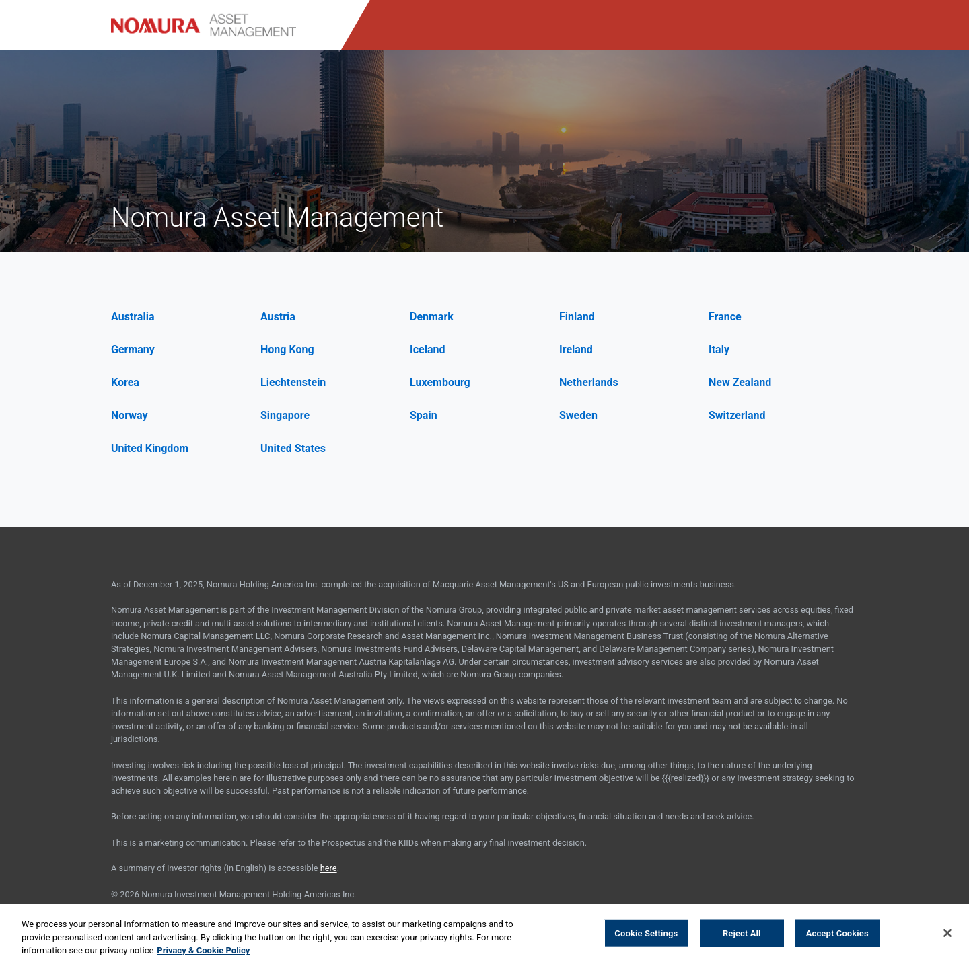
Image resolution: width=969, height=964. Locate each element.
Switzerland (737, 415)
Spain (423, 415)
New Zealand (740, 382)
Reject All (742, 933)
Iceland (427, 349)
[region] (484, 934)
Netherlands (588, 382)
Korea (125, 382)
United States (293, 448)
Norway (129, 415)
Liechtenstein (293, 382)
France (725, 316)
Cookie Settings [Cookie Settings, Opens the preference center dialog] (646, 933)
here (328, 868)
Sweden (578, 415)
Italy (719, 349)
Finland (577, 316)
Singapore (285, 415)
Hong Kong (287, 349)
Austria (277, 316)
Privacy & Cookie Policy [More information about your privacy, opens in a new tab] (203, 950)
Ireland (576, 349)
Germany (133, 349)
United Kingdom (149, 448)
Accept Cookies (837, 933)
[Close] (947, 933)
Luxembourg (440, 382)
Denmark (432, 316)
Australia (132, 316)
